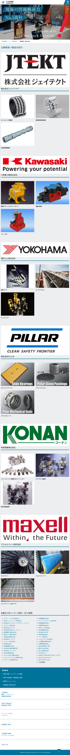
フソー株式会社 (42, 637)
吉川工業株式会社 (43, 651)
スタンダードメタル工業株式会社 (13, 657)
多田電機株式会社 (43, 618)
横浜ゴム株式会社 (43, 648)
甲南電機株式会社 (9, 646)
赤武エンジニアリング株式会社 (13, 621)
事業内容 (14, 41)
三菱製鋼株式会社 (43, 644)
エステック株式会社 (9, 625)
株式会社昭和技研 (9, 653)
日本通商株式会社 (43, 630)
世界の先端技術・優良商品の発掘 (12, 677)
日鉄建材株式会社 (43, 625)
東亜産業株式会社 (43, 623)
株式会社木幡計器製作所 (11, 648)
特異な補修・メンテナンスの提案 (12, 674)
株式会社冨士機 (42, 634)
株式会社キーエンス (9, 639)
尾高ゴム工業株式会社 (10, 634)
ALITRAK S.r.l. (42, 653)
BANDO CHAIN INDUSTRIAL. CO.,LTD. (49, 655)
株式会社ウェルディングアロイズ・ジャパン (16, 623)
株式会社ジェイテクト (10, 651)
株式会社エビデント (9, 628)
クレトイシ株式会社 (9, 641)
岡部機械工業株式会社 (10, 632)
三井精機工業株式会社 (44, 641)
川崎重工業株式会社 (9, 637)
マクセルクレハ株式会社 (45, 639)
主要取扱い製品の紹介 (9, 685)
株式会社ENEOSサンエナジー (12, 630)
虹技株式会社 (7, 644)
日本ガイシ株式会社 (44, 628)
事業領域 (5, 670)
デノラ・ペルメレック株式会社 (47, 621)
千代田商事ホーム (5, 41)
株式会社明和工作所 (44, 646)
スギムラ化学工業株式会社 (11, 655)
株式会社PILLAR (43, 632)
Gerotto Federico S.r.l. (45, 657)
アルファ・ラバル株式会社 (11, 618)
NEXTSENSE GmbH (44, 660)
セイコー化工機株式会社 (11, 660)
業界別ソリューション (9, 681)
